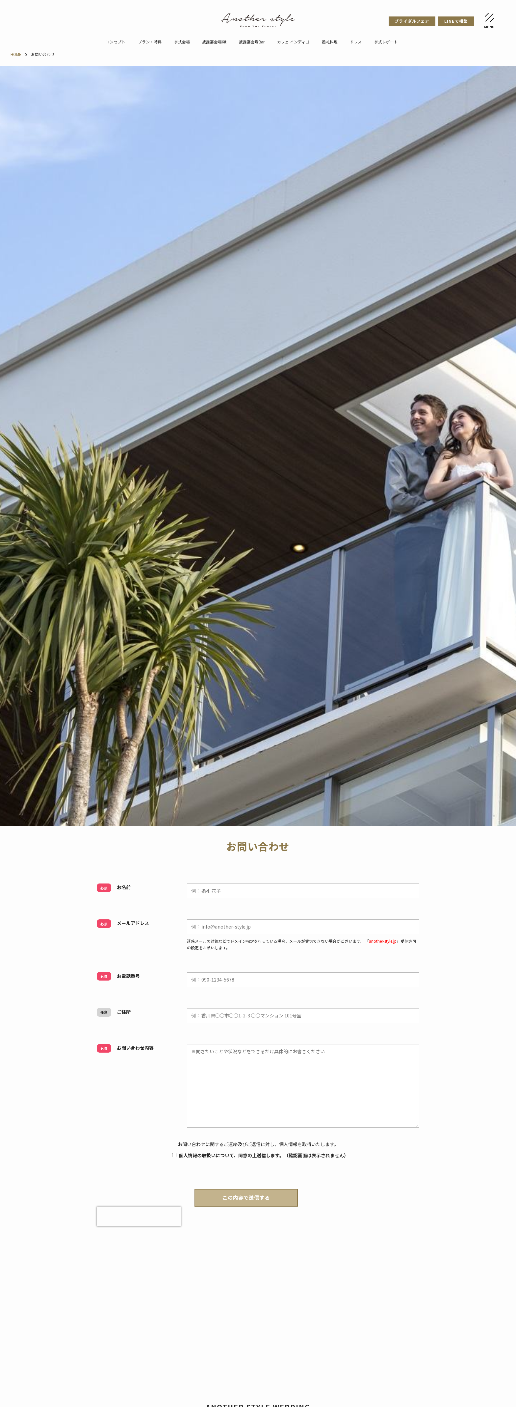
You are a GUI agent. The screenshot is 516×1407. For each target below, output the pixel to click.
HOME (16, 54)
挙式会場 (182, 41)
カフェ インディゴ (293, 41)
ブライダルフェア (412, 21)
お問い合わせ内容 (125, 1048)
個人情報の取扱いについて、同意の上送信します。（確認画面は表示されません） (258, 1155)
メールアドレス (123, 923)
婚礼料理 (330, 41)
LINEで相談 (456, 21)
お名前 (114, 887)
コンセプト (115, 41)
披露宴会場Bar (252, 41)
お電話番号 (118, 976)
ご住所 (114, 1012)
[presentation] (139, 1216)
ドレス (356, 41)
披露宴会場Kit (214, 41)
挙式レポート (386, 41)
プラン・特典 (150, 41)
